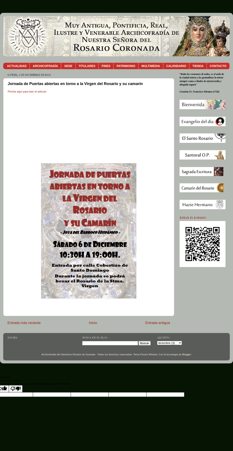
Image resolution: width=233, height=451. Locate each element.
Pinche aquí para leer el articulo (27, 91)
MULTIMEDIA (151, 66)
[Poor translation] (15, 388)
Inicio (93, 323)
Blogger (186, 354)
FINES (106, 66)
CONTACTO (218, 66)
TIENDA (198, 66)
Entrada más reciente (24, 323)
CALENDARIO (176, 66)
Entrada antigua (157, 323)
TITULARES (87, 66)
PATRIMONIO (125, 66)
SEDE (68, 66)
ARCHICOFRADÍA (45, 66)
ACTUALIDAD (17, 66)
